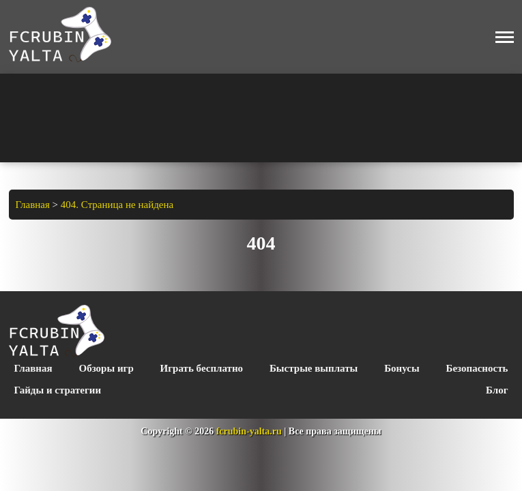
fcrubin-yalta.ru (249, 431)
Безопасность (477, 368)
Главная (33, 368)
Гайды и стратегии (58, 390)
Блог (497, 390)
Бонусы (401, 368)
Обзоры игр (106, 368)
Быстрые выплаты (314, 368)
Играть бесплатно (201, 368)
